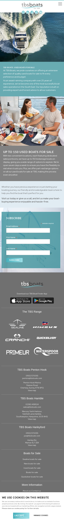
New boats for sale (32, 463)
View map (32, 390)
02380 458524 (32, 404)
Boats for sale (32, 472)
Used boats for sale (32, 468)
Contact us (36, 491)
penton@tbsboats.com (32, 378)
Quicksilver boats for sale (32, 477)
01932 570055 (32, 376)
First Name (11, 237)
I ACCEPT (19, 515)
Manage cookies (41, 515)
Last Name (11, 248)
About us (26, 491)
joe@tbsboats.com (32, 436)
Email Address (13, 226)
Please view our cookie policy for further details (20, 508)
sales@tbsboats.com (32, 407)
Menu (59, 4)
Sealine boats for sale (32, 459)
